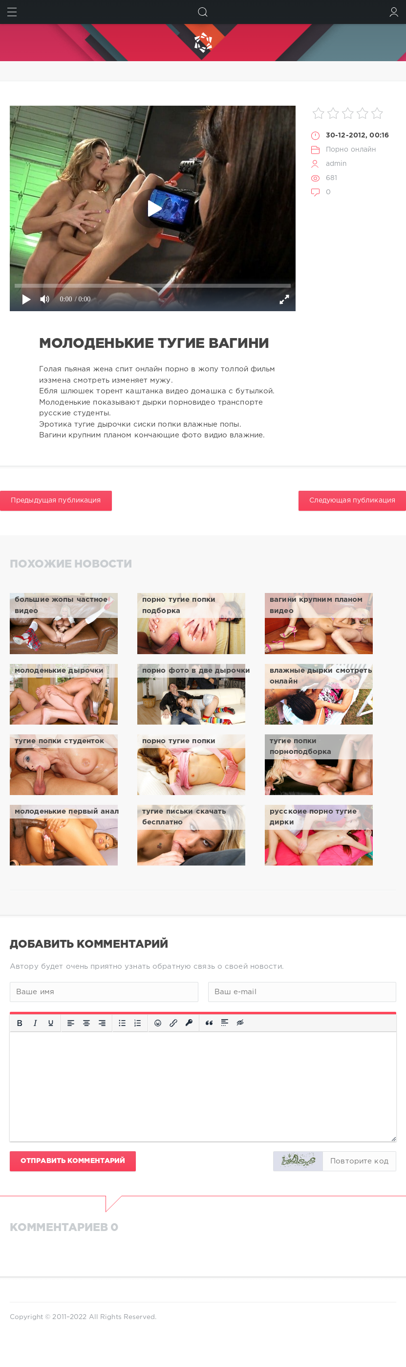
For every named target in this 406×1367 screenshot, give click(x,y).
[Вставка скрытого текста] (241, 1023)
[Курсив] (35, 1023)
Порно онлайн (351, 150)
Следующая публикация (352, 500)
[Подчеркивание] (51, 1023)
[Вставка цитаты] (209, 1023)
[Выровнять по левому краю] (71, 1023)
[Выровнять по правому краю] (102, 1023)
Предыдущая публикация (56, 500)
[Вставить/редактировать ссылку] (173, 1023)
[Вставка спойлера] (225, 1023)
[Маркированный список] (122, 1023)
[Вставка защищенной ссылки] (189, 1023)
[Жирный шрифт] (19, 1023)
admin (336, 164)
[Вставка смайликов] (158, 1023)
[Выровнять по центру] (86, 1023)
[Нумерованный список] (138, 1023)
